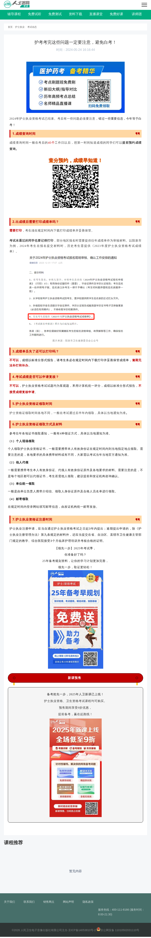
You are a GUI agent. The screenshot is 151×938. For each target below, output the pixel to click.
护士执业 (20, 28)
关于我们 (9, 903)
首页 (10, 28)
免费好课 (116, 15)
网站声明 (68, 903)
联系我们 (29, 903)
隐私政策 (88, 903)
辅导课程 (14, 15)
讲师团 (137, 15)
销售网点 (48, 903)
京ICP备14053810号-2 (82, 931)
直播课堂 (96, 15)
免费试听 (35, 15)
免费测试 (55, 15)
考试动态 (32, 28)
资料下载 (75, 15)
